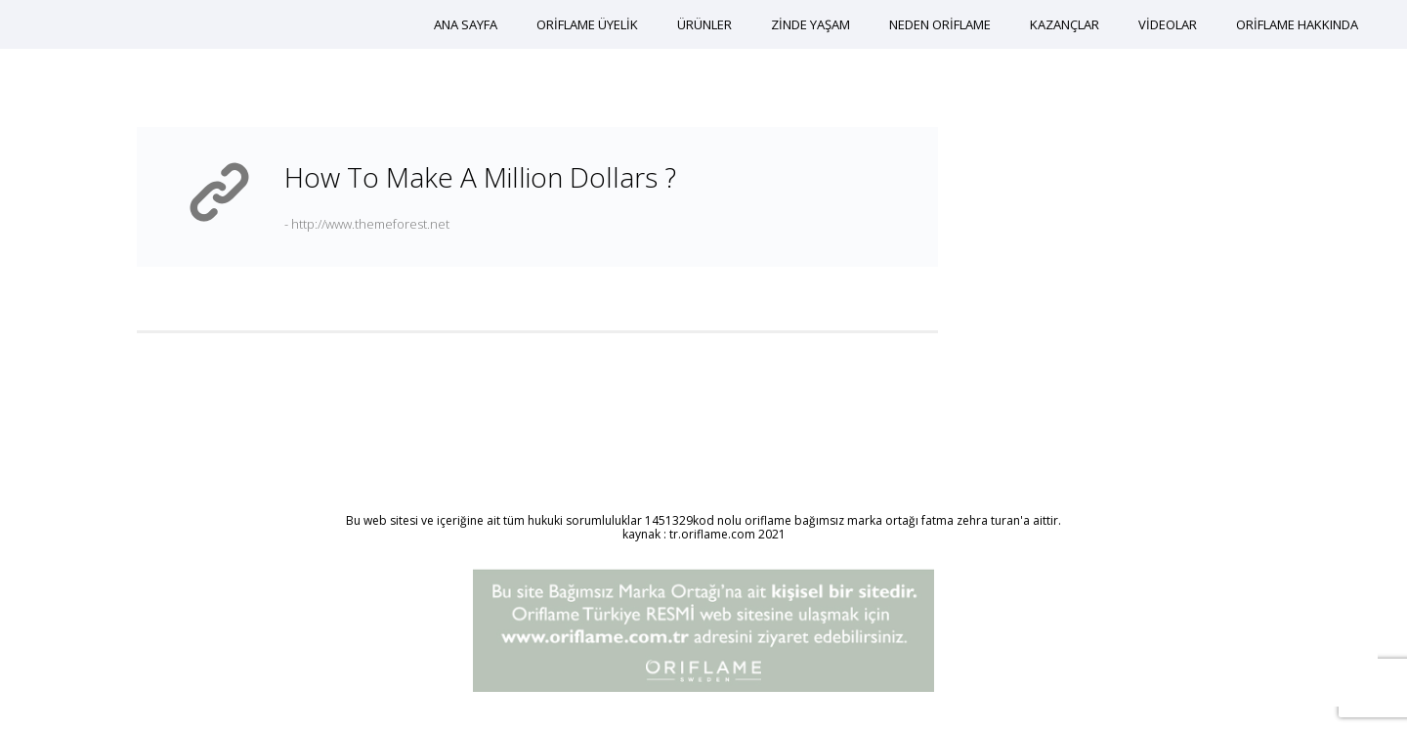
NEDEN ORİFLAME (940, 24)
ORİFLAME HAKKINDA (1297, 24)
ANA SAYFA (465, 24)
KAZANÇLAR (1064, 24)
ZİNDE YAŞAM (810, 24)
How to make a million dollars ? (480, 176)
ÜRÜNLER (704, 24)
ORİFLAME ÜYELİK (587, 24)
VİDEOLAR (1167, 24)
